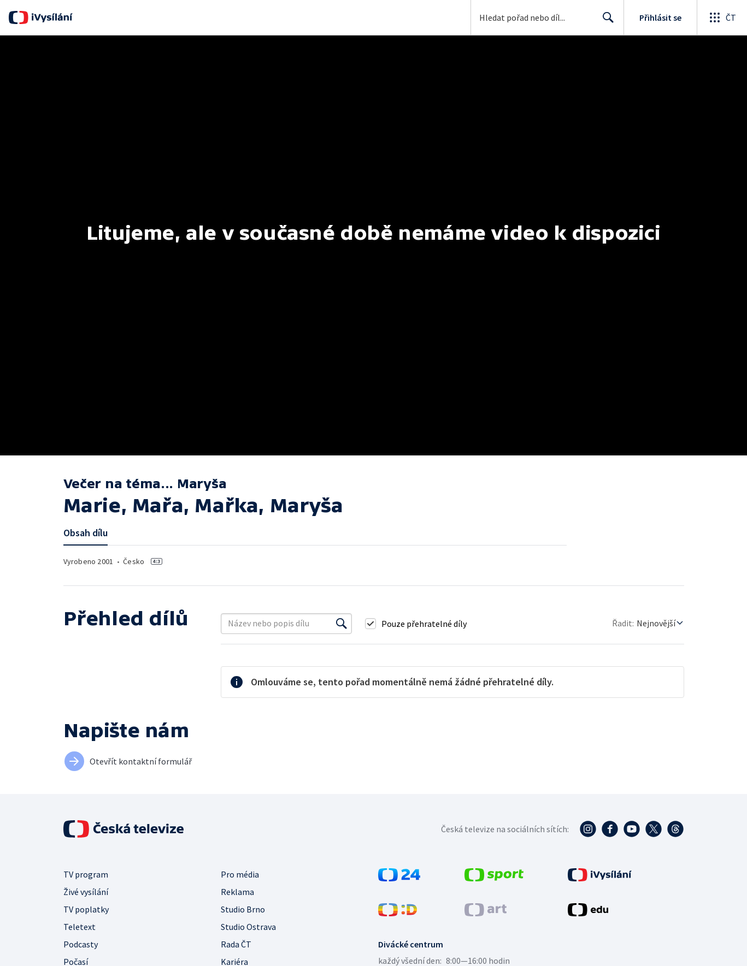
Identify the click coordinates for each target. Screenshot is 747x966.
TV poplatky (86, 909)
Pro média (240, 874)
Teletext (79, 926)
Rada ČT (236, 944)
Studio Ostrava (248, 926)
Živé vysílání (85, 891)
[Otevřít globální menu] (722, 17)
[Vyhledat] (341, 623)
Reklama (237, 891)
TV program (85, 874)
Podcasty (80, 944)
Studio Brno (243, 909)
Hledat (605, 22)
